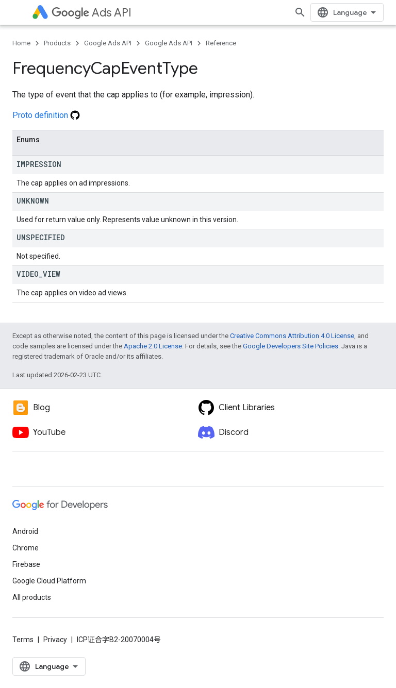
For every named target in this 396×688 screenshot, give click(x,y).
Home (21, 43)
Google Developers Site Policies (290, 346)
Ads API (91, 13)
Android (25, 531)
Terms (23, 639)
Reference (221, 43)
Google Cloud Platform (49, 581)
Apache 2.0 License (153, 346)
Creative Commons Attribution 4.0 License (292, 336)
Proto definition (46, 115)
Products (57, 43)
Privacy (55, 639)
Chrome (25, 548)
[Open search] (300, 12)
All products (31, 597)
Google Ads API (107, 43)
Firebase (26, 564)
